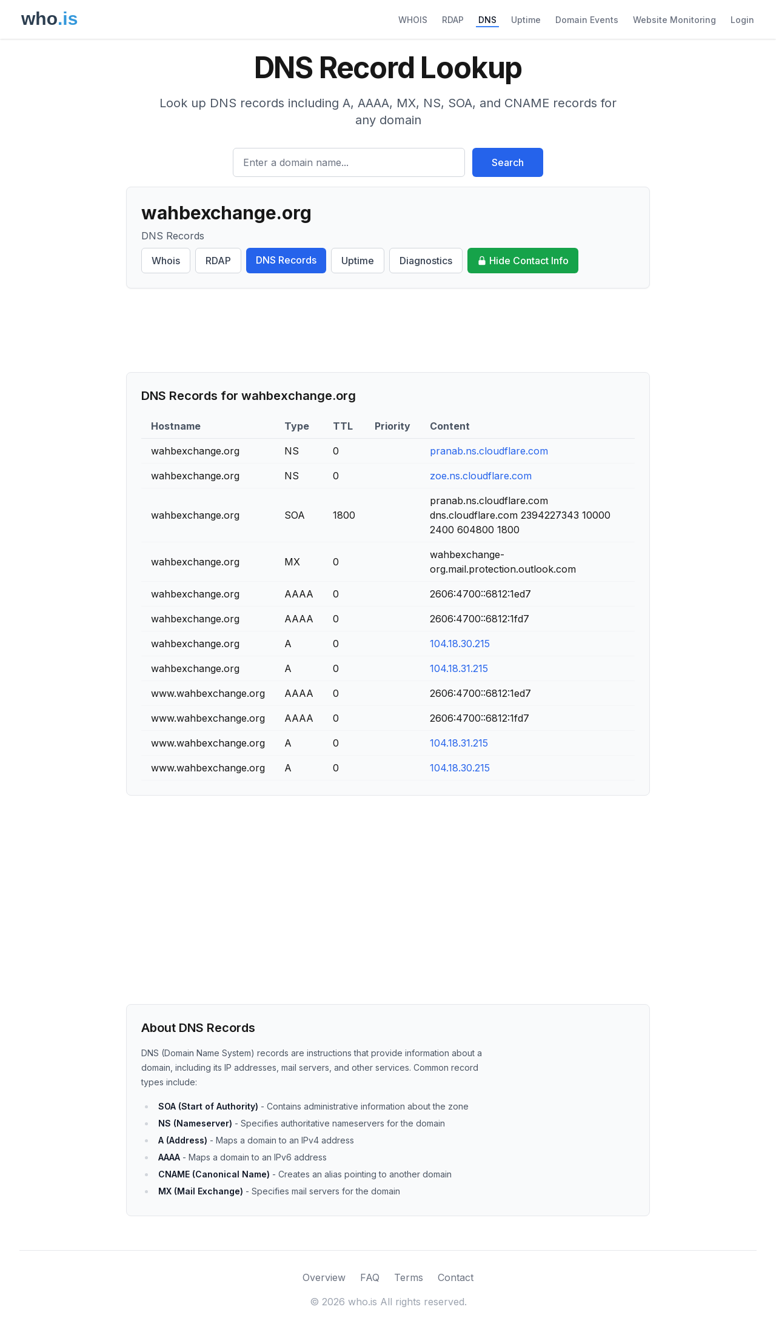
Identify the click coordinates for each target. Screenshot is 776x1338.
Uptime (526, 20)
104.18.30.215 (460, 643)
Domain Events (586, 20)
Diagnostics (426, 261)
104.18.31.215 (459, 668)
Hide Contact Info (523, 261)
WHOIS (412, 20)
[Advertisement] (388, 330)
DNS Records (286, 260)
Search (508, 162)
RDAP (453, 20)
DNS (487, 20)
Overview (324, 1277)
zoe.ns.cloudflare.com (481, 476)
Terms (408, 1277)
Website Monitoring (674, 20)
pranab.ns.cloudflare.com (489, 451)
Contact (455, 1277)
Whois (166, 261)
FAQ (370, 1277)
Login (742, 20)
